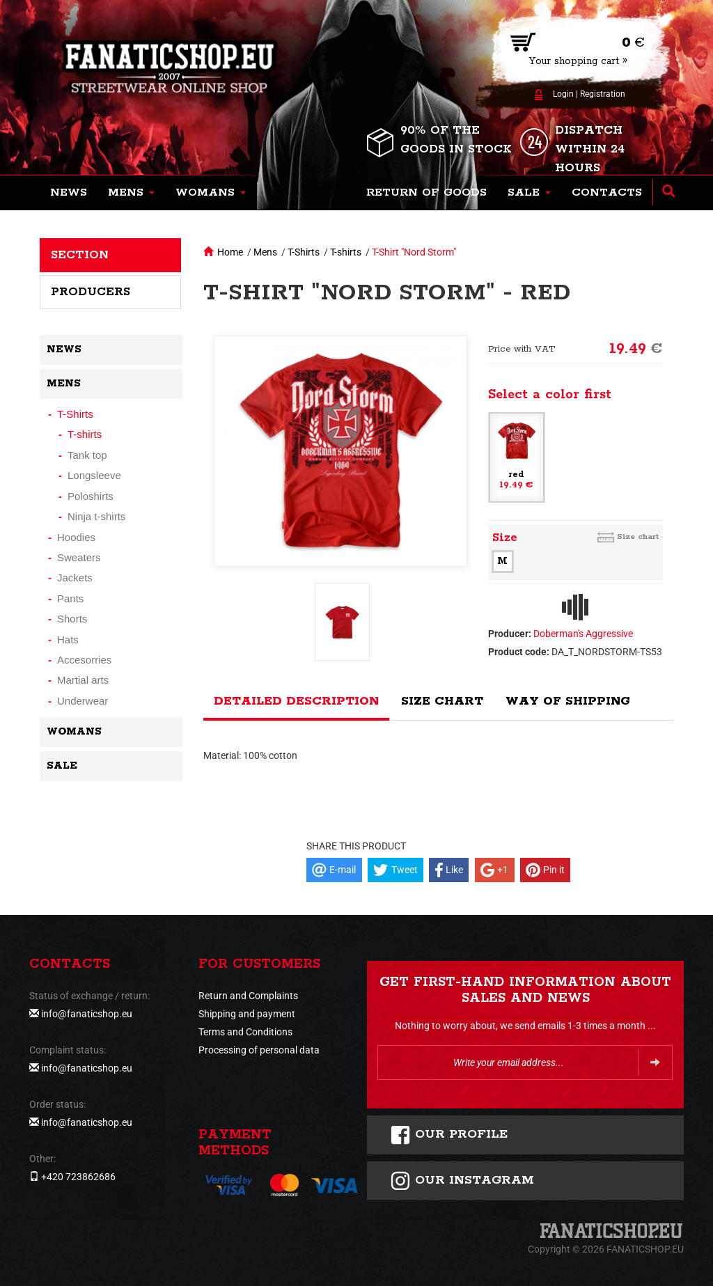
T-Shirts (304, 252)
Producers (90, 291)
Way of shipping (568, 701)
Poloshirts (90, 496)
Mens (265, 252)
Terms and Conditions (245, 1031)
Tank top (87, 455)
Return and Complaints (248, 995)
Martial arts (83, 680)
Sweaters (79, 557)
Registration (602, 94)
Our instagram (462, 1180)
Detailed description (296, 701)
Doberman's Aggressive (583, 633)
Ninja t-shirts (96, 516)
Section (80, 254)
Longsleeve (94, 475)
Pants (70, 598)
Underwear (82, 701)
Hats (68, 639)
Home (230, 252)
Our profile (449, 1134)
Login (563, 94)
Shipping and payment (246, 1013)
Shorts (72, 619)
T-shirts (345, 252)
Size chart (638, 536)
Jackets (75, 577)
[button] (131, 192)
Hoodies (76, 537)
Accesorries (84, 660)
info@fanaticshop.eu (86, 1013)
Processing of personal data (259, 1050)
